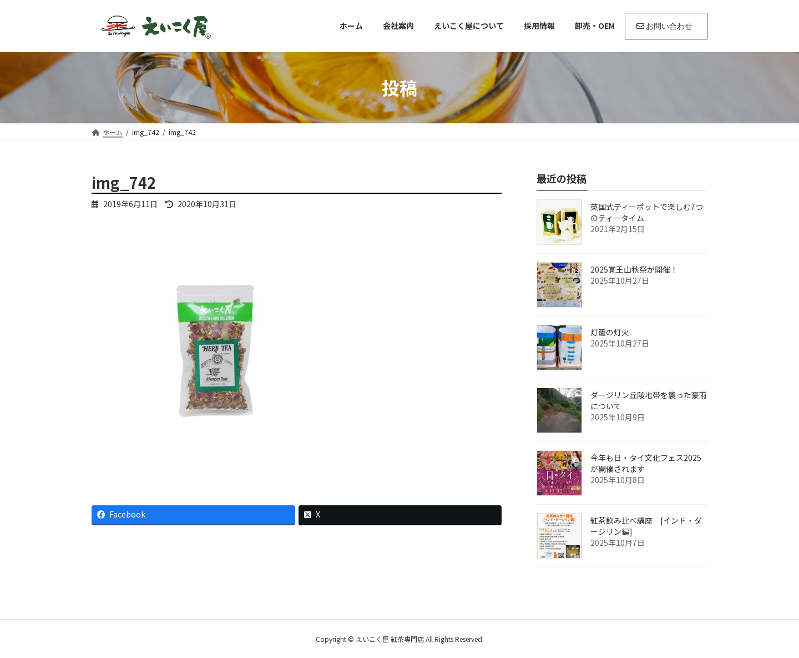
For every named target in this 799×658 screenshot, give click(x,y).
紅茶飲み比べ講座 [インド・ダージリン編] (646, 526)
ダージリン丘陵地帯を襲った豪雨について (648, 400)
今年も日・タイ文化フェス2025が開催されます (645, 463)
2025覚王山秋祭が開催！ (634, 269)
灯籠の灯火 (609, 332)
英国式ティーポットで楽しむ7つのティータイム (646, 212)
